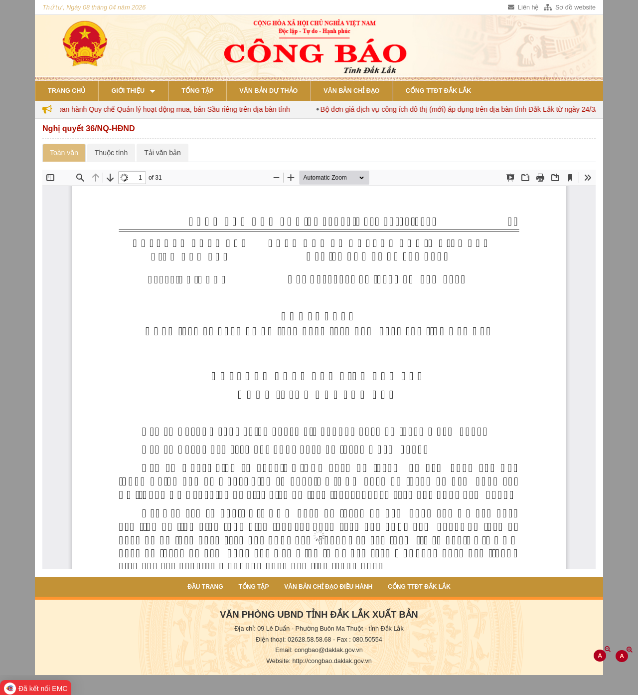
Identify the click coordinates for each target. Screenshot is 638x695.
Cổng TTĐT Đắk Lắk (439, 90)
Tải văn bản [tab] (162, 153)
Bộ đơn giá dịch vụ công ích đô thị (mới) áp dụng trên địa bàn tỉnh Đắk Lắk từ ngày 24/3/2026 (470, 109)
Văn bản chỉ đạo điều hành (328, 586)
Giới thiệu (128, 90)
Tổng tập (197, 90)
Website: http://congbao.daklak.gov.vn (319, 661)
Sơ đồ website (570, 7)
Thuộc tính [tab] (111, 153)
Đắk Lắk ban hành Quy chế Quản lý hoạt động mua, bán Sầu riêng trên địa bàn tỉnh (164, 109)
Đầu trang (205, 586)
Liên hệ (523, 7)
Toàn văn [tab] (64, 153)
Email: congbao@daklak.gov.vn (319, 650)
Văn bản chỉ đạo (351, 90)
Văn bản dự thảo (268, 90)
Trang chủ (66, 90)
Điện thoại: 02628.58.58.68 (293, 639)
